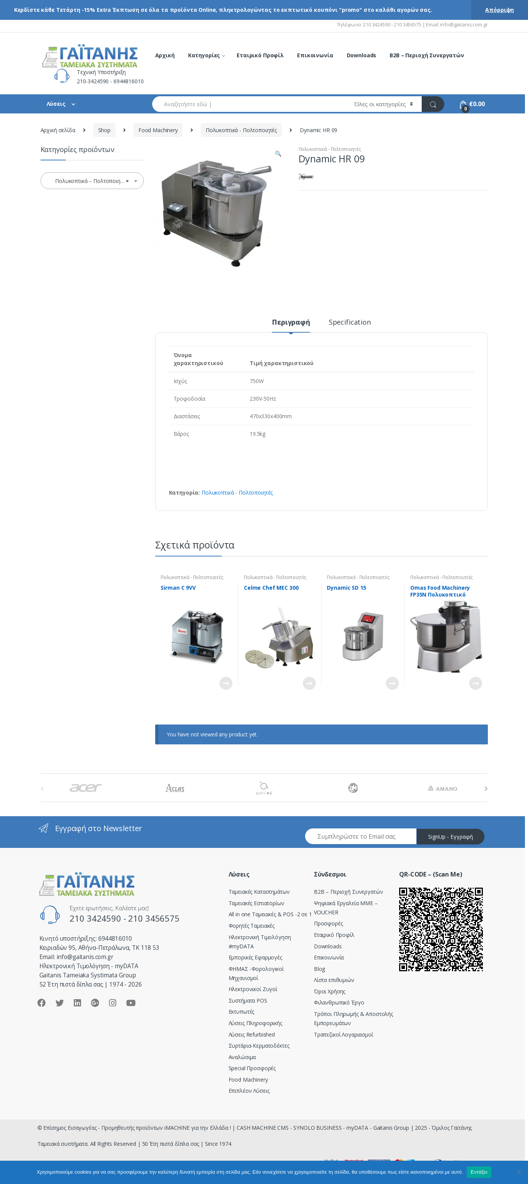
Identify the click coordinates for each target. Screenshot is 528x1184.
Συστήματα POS (248, 1000)
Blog (319, 968)
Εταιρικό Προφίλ (260, 55)
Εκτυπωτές (242, 1011)
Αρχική (165, 55)
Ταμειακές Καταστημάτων (259, 891)
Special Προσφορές (252, 1068)
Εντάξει (479, 1172)
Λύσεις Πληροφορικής (255, 1023)
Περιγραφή (291, 323)
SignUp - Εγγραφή (450, 836)
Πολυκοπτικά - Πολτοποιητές (241, 130)
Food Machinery (158, 130)
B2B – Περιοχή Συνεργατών (427, 55)
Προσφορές (328, 923)
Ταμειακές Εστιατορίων (256, 903)
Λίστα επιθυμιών (334, 979)
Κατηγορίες (204, 55)
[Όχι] (518, 1172)
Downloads (362, 55)
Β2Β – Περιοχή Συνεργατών (348, 891)
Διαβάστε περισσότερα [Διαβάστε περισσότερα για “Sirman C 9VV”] (225, 683)
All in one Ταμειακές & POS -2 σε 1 (270, 914)
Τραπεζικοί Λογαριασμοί (343, 1034)
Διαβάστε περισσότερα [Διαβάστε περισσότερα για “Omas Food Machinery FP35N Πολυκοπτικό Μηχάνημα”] (475, 683)
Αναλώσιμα (242, 1057)
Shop (104, 130)
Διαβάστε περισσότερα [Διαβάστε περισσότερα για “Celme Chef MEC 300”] (309, 683)
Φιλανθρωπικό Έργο (339, 1002)
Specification (350, 323)
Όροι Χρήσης (329, 991)
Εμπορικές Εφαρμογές (255, 957)
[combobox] (249, 104)
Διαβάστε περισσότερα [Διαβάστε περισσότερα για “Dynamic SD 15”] (392, 683)
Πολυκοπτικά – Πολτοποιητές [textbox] (90, 181)
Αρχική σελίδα (58, 130)
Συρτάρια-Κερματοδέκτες (259, 1045)
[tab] (291, 325)
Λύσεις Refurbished (252, 1034)
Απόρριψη (499, 9)
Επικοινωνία (315, 55)
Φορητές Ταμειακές (252, 925)
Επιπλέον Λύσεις (249, 1090)
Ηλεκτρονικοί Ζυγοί (253, 989)
